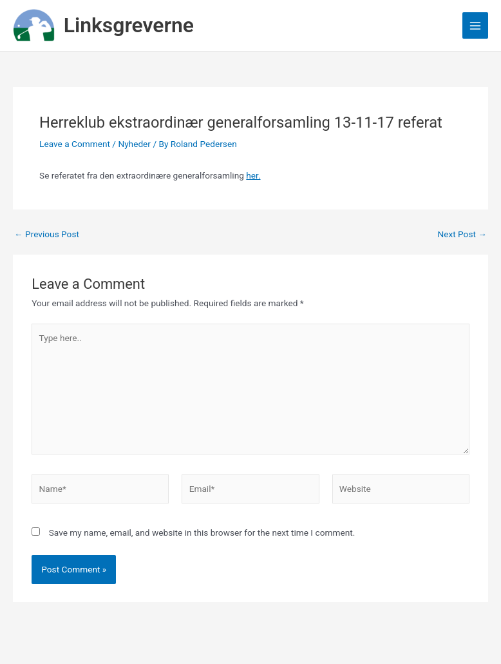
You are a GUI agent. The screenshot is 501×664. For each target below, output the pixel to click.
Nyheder (134, 144)
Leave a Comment (74, 144)
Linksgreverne (129, 25)
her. (253, 175)
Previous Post (46, 234)
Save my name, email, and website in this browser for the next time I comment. (202, 532)
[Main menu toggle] (475, 25)
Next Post (462, 234)
